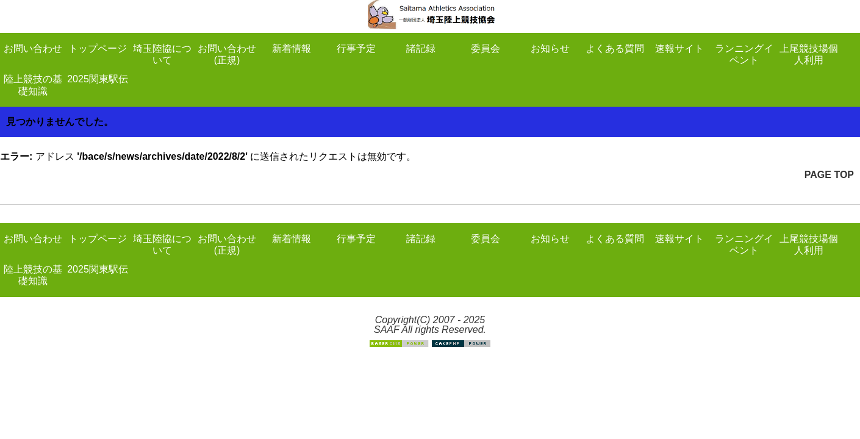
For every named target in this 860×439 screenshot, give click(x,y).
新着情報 (291, 48)
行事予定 (356, 48)
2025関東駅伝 (97, 79)
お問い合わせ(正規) (227, 54)
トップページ (97, 48)
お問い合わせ (33, 48)
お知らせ (550, 48)
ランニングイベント (744, 54)
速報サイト (679, 48)
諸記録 (420, 48)
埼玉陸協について (162, 54)
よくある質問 (615, 48)
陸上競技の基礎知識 (33, 85)
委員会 (485, 48)
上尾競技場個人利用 (808, 54)
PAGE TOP (829, 175)
